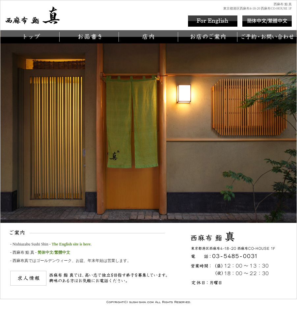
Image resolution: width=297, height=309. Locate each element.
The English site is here (71, 244)
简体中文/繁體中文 (54, 252)
